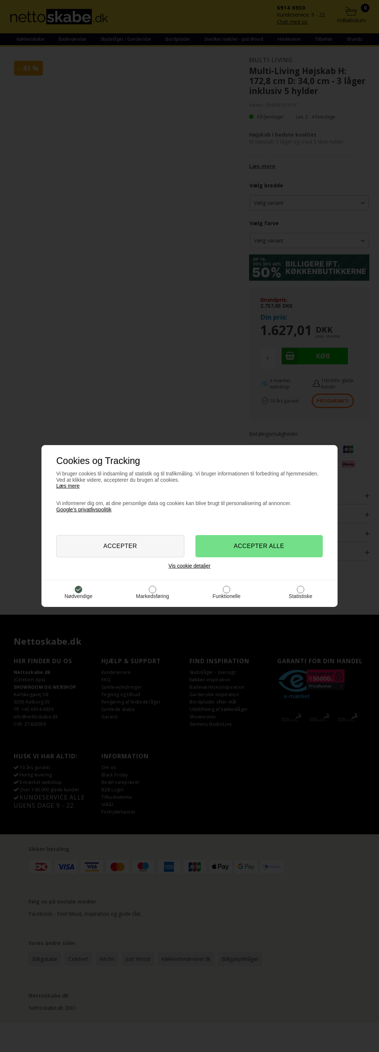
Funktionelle (226, 596)
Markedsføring (152, 596)
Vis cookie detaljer (189, 566)
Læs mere (68, 486)
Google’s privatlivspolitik (83, 509)
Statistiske (300, 596)
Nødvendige (78, 596)
